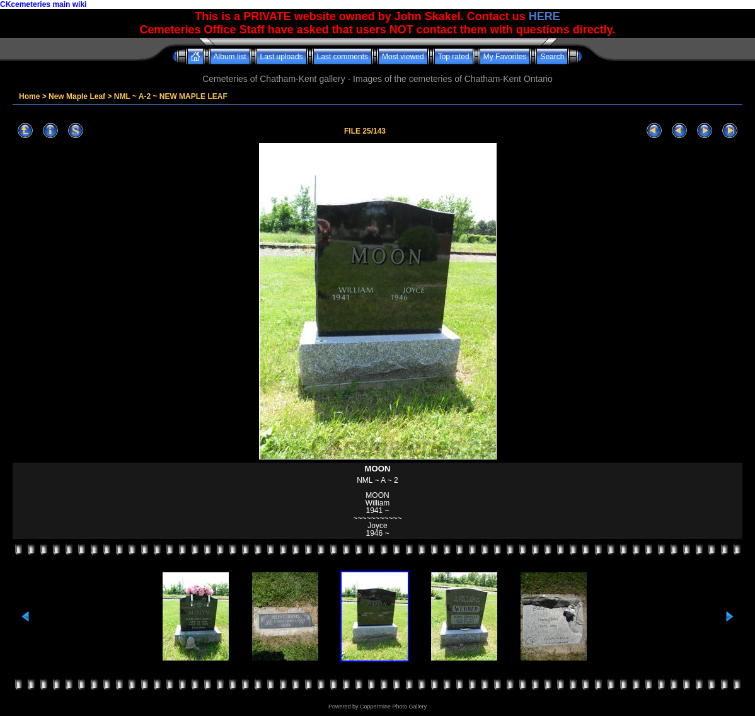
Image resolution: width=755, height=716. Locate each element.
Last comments (342, 56)
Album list (230, 56)
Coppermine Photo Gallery (393, 706)
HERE (544, 16)
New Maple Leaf (77, 96)
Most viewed (403, 56)
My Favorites (505, 56)
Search (552, 56)
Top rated (454, 56)
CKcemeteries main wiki (43, 4)
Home (29, 96)
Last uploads (281, 56)
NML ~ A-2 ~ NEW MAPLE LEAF (171, 96)
